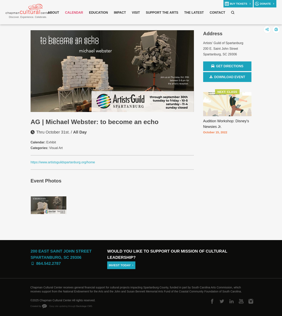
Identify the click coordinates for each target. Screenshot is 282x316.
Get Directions (227, 66)
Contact (217, 12)
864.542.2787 (48, 263)
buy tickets (238, 3)
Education (98, 12)
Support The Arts (162, 12)
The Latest (194, 12)
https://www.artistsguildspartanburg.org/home (63, 162)
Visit (136, 12)
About (53, 12)
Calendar (74, 12)
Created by (35, 306)
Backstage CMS (84, 306)
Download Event (229, 77)
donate (265, 3)
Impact (120, 12)
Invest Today (120, 265)
